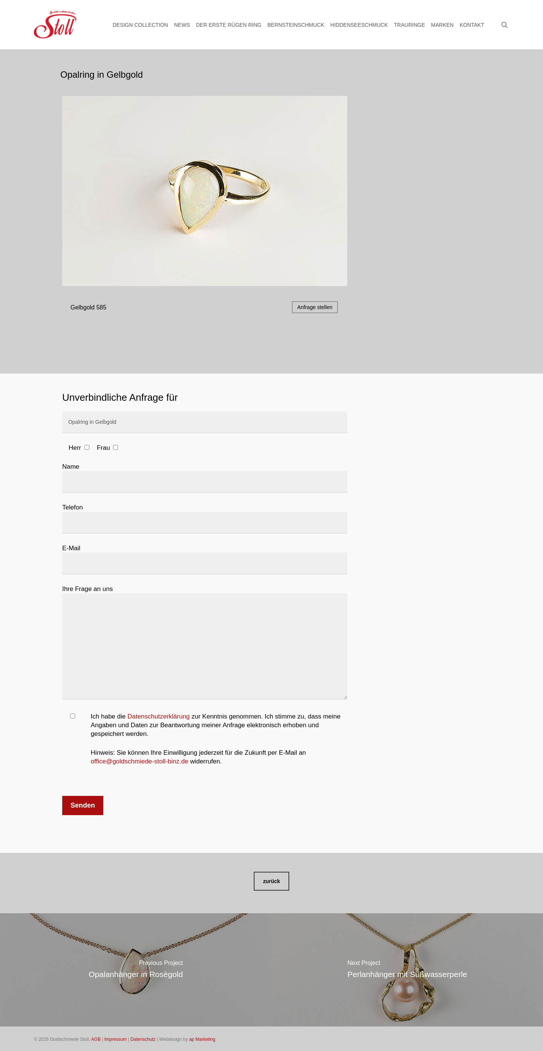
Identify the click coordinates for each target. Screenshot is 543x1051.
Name (204, 478)
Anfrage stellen (314, 307)
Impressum (115, 1039)
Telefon (204, 519)
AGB (96, 1039)
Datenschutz (143, 1039)
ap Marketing (202, 1039)
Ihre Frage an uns (204, 643)
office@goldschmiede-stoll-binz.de (140, 761)
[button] (271, 881)
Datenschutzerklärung (158, 716)
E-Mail (204, 559)
